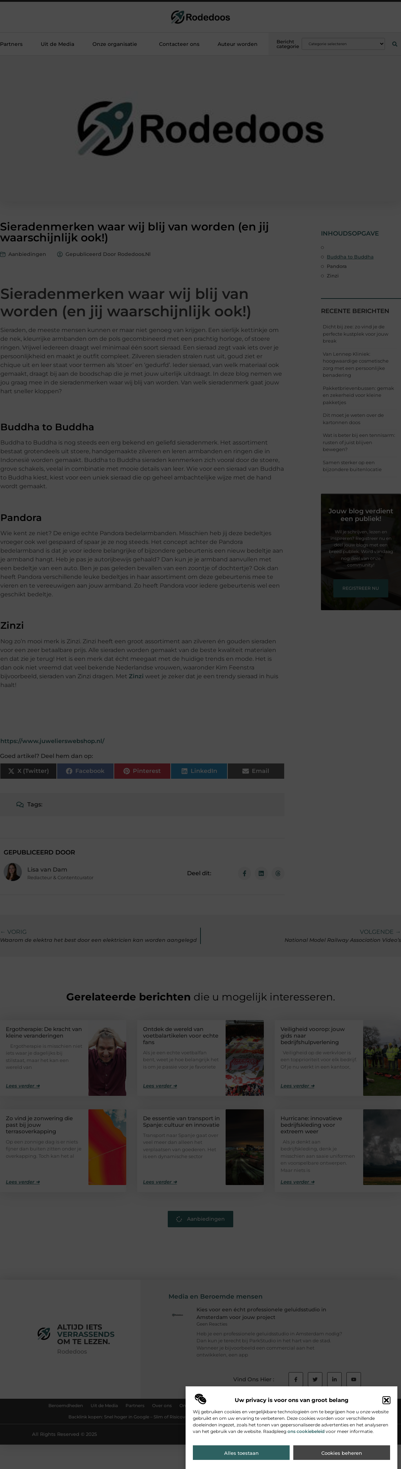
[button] (386, 1400)
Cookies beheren (341, 1453)
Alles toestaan (241, 1453)
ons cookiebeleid (306, 1431)
